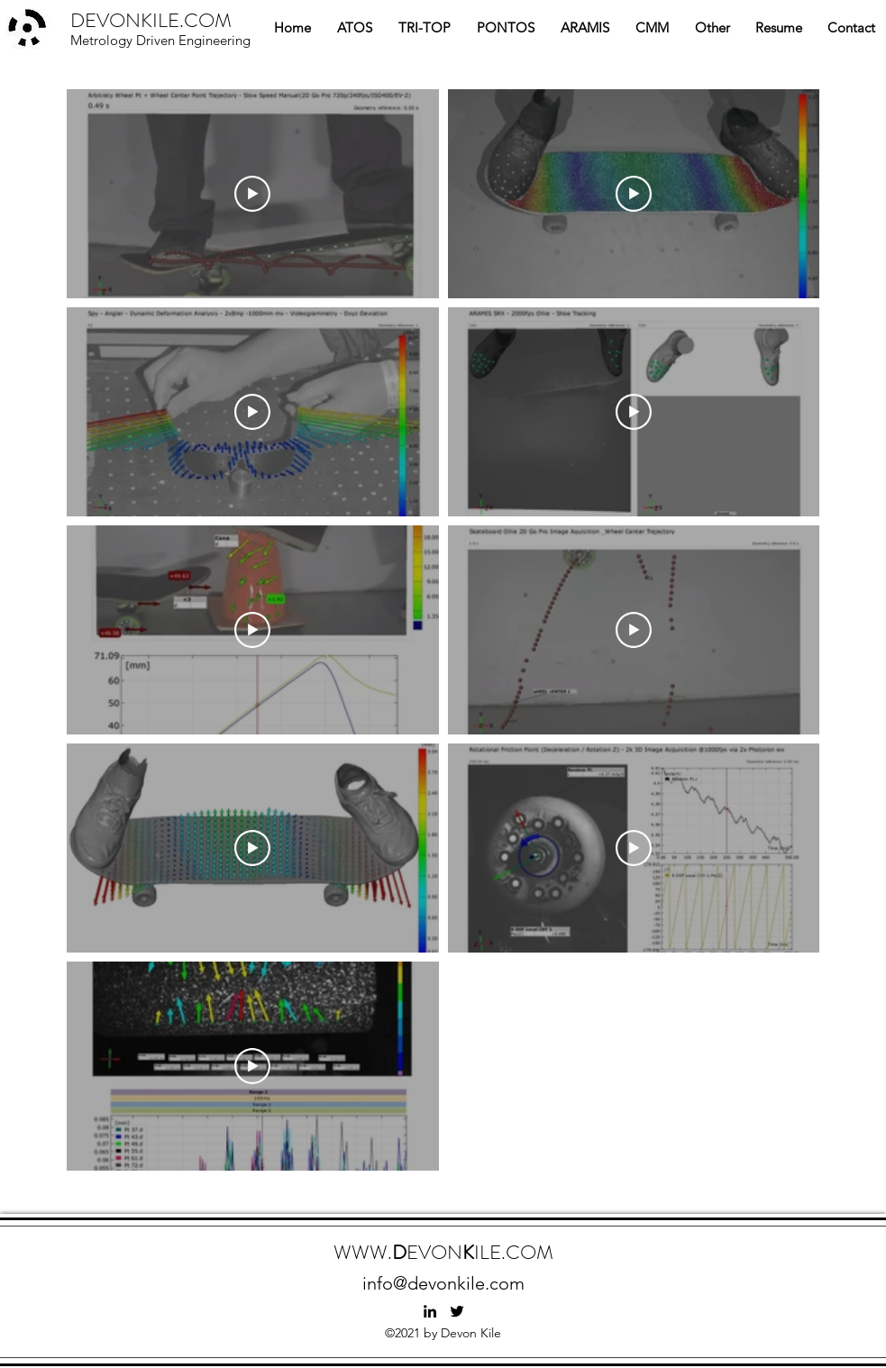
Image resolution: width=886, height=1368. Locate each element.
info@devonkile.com (443, 1283)
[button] (355, 27)
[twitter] (457, 1311)
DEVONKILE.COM (151, 20)
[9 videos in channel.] (443, 630)
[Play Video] (252, 194)
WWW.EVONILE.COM (443, 1252)
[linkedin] (430, 1311)
